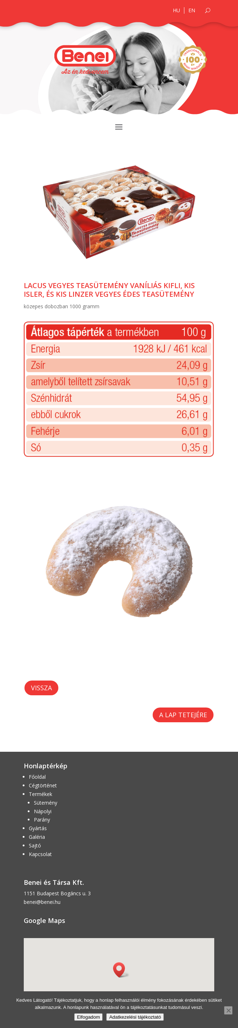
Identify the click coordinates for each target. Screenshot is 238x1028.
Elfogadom (88, 1017)
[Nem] (228, 1010)
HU (176, 10)
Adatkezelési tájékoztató (135, 1017)
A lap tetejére (183, 714)
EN (191, 10)
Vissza (41, 687)
